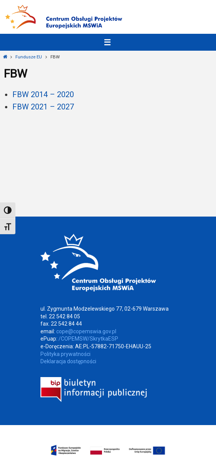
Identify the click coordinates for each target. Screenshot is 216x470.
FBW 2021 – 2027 (43, 106)
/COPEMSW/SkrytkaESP (88, 339)
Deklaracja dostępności (68, 361)
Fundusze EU (28, 57)
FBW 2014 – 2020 (43, 94)
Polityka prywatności (65, 354)
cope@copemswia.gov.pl (86, 331)
